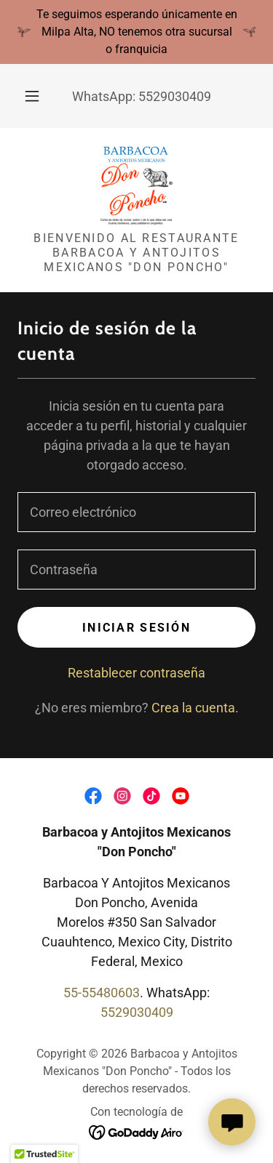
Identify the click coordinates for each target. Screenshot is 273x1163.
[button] (32, 95)
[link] (137, 185)
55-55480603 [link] (101, 992)
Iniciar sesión (136, 628)
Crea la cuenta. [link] (195, 707)
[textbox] (136, 512)
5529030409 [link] (174, 96)
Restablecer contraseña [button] (136, 672)
